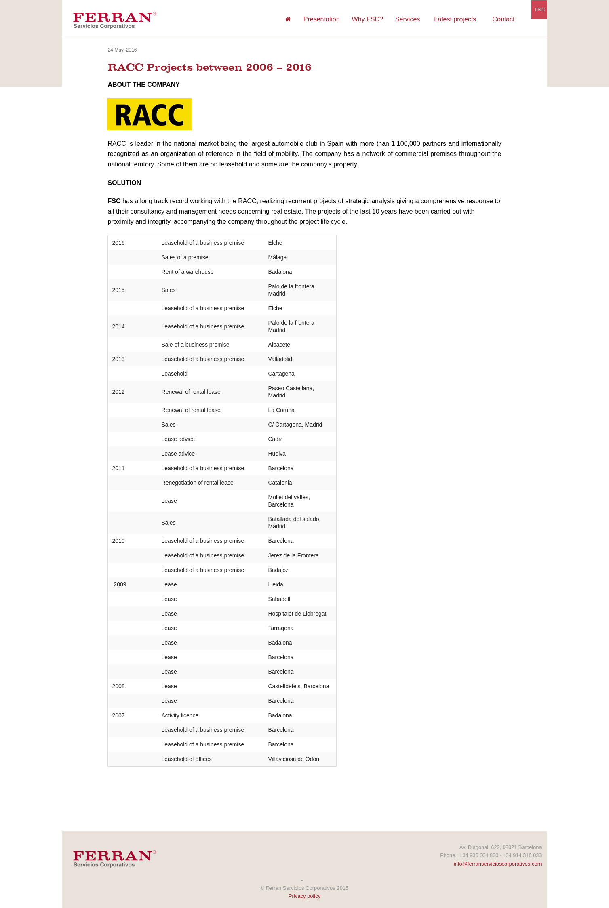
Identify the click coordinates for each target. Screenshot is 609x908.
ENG (540, 9)
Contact (503, 19)
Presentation (321, 19)
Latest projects (455, 19)
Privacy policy (304, 896)
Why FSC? (367, 19)
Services (407, 19)
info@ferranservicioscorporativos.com (498, 864)
